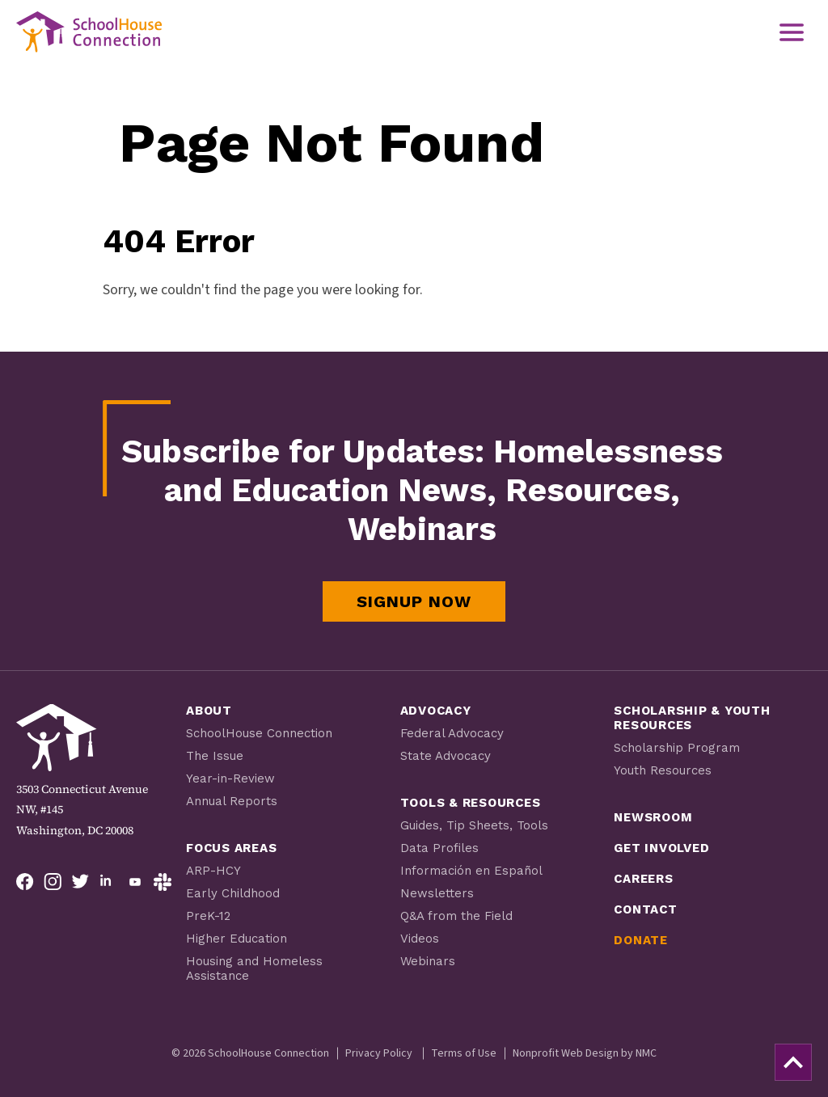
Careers (643, 878)
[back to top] (793, 1062)
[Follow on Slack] (162, 882)
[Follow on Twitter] (80, 882)
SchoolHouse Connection (259, 733)
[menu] (791, 32)
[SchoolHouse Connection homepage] (89, 32)
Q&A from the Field (456, 916)
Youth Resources (663, 770)
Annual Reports (231, 801)
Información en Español (471, 870)
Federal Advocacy (452, 733)
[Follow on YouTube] (135, 882)
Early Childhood (233, 893)
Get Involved (661, 848)
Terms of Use (463, 1053)
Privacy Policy (378, 1053)
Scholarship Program (677, 747)
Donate (641, 940)
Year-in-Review (230, 778)
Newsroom (653, 817)
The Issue (214, 756)
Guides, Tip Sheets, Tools (474, 825)
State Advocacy (445, 756)
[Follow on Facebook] (25, 882)
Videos (419, 938)
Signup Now (414, 601)
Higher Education (236, 938)
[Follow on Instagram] (52, 882)
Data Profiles (439, 848)
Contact (645, 909)
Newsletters (437, 893)
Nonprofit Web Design (566, 1053)
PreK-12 (208, 916)
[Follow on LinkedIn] (107, 882)
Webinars (427, 961)
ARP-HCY (213, 870)
